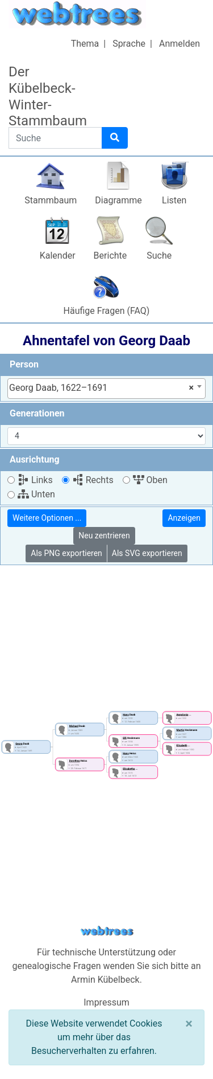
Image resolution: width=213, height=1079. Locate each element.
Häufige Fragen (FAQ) (107, 310)
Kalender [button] (58, 255)
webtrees (106, 931)
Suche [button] (159, 255)
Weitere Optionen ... (46, 517)
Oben (150, 480)
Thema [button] (85, 43)
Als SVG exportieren (147, 553)
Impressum (106, 1002)
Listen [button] (174, 200)
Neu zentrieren (104, 535)
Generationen (37, 413)
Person (24, 364)
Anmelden (179, 43)
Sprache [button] (128, 43)
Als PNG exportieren (66, 553)
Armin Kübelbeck (105, 979)
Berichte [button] (110, 255)
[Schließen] (189, 1023)
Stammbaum (50, 200)
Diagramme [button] (118, 200)
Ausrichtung (35, 459)
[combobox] (106, 388)
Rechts (93, 480)
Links (35, 480)
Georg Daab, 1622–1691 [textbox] (101, 388)
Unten (36, 494)
